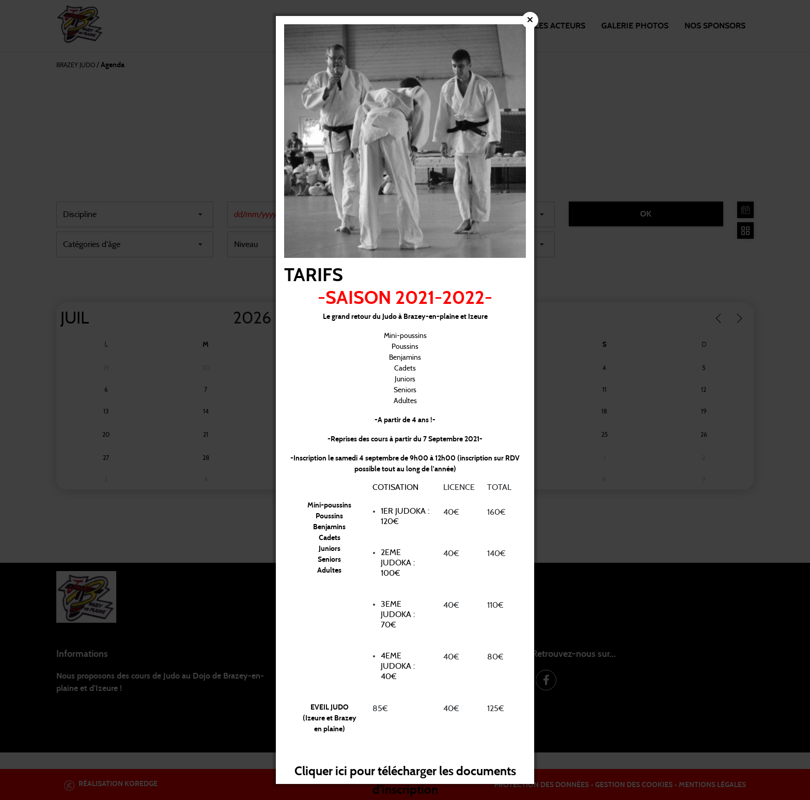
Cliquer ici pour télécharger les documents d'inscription (405, 778)
